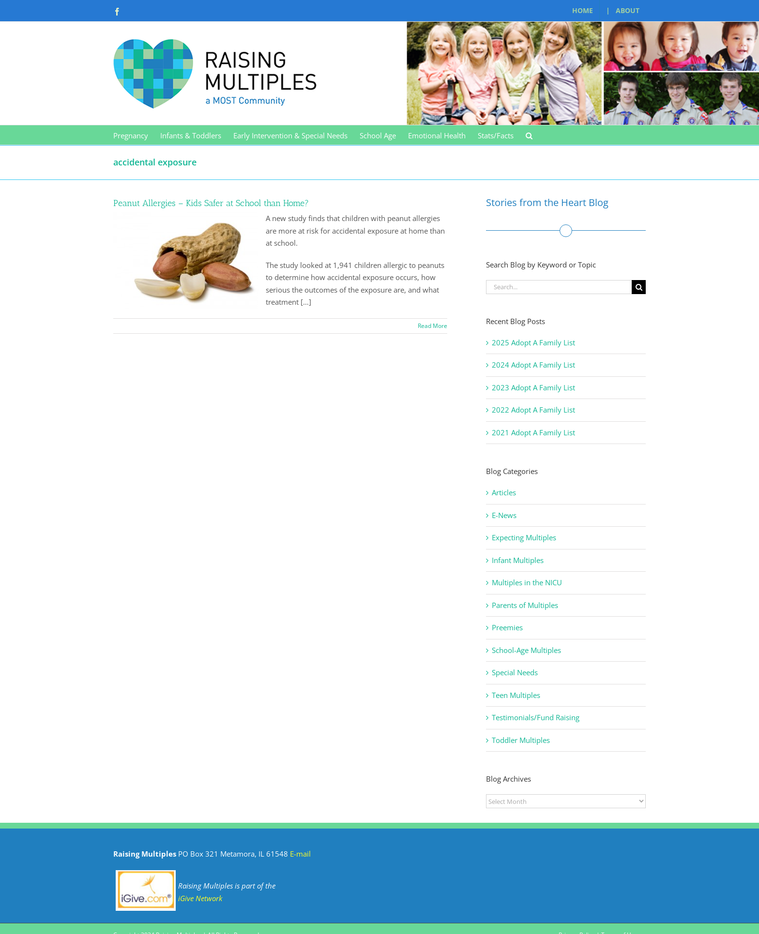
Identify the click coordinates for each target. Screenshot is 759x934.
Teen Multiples (516, 695)
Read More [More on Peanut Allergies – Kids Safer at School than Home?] (432, 326)
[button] (529, 135)
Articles (504, 492)
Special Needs (515, 672)
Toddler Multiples (521, 740)
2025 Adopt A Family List (533, 342)
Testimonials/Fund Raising (535, 717)
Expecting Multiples (524, 537)
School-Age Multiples (526, 650)
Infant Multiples (518, 560)
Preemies (507, 627)
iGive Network (200, 898)
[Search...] (559, 287)
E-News (504, 515)
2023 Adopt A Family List (533, 387)
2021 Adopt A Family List (533, 432)
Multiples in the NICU (527, 582)
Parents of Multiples (525, 605)
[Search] (639, 287)
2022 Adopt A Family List (533, 410)
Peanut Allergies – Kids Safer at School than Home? (211, 203)
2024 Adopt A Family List (533, 365)
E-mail (300, 854)
